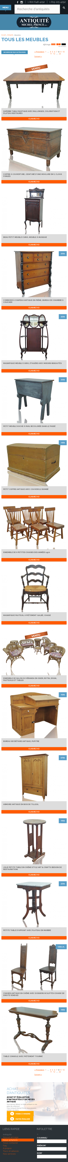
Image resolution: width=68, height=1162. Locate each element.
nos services (9, 1155)
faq (5, 1147)
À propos (7, 1150)
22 (60, 53)
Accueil (3, 35)
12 (54, 53)
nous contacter (10, 1144)
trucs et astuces (11, 1152)
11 (51, 53)
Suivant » (38, 56)
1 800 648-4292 (36, 2)
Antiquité (10, 35)
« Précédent (39, 51)
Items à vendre (20, 1115)
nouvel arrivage (10, 1139)
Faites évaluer (20, 1120)
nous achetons (10, 1141)
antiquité (7, 1136)
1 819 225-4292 (58, 2)
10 (63, 51)
